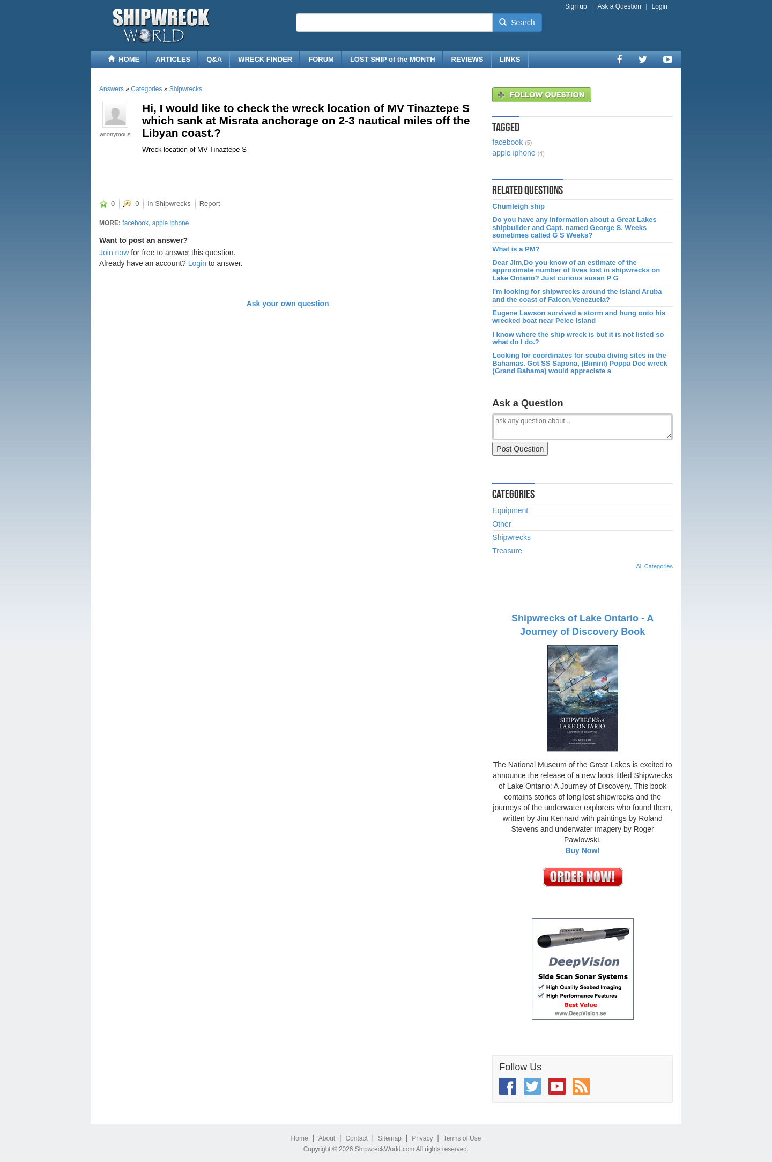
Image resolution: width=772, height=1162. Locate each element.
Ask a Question (619, 6)
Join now (114, 252)
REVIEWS (467, 59)
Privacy (422, 1138)
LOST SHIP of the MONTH (392, 59)
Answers (111, 89)
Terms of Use (462, 1138)
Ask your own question (288, 303)
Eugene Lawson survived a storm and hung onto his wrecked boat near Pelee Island (578, 316)
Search (517, 22)
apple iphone (170, 223)
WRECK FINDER (265, 59)
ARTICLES (172, 59)
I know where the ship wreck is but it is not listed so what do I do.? (578, 338)
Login (659, 6)
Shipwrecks (185, 89)
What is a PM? (515, 249)
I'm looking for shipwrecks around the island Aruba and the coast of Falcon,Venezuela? (577, 295)
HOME (123, 59)
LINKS (510, 59)
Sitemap (390, 1138)
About (326, 1138)
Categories (146, 89)
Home (299, 1138)
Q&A (214, 59)
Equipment (510, 510)
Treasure (507, 550)
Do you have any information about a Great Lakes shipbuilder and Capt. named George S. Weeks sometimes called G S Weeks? (574, 227)
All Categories (654, 566)
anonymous (115, 134)
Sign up (576, 6)
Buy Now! (582, 850)
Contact (356, 1138)
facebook (135, 223)
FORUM (321, 59)
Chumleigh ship (518, 206)
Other (501, 524)
